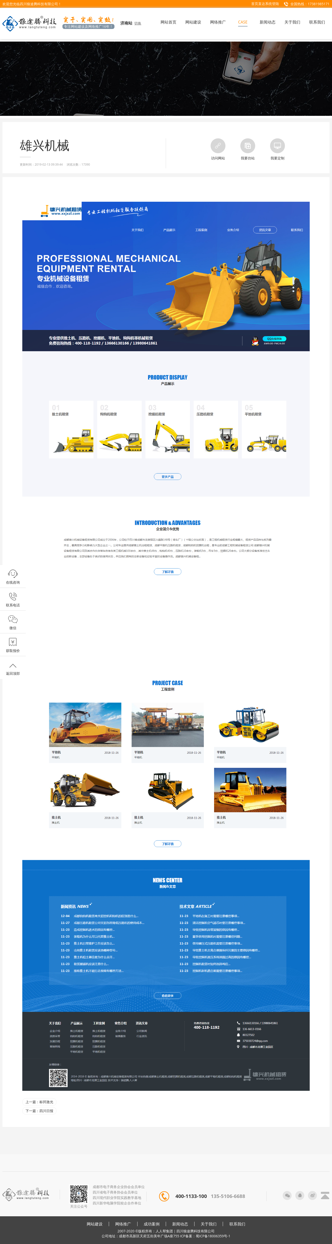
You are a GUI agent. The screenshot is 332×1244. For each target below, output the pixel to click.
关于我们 (209, 1224)
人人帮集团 (164, 1231)
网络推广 (123, 1224)
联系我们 (237, 1224)
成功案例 (152, 1224)
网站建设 (95, 1224)
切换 (137, 23)
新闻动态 (180, 1224)
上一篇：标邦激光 (39, 1101)
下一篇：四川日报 (39, 1110)
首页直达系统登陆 (265, 3)
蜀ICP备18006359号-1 (213, 1236)
